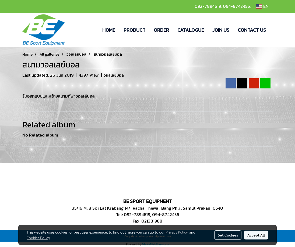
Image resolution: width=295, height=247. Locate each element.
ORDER (161, 30)
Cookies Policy (38, 237)
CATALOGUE (190, 30)
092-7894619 (208, 6)
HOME (108, 30)
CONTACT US (252, 30)
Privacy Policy (177, 232)
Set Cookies (228, 234)
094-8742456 (236, 6)
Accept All (256, 234)
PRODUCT (134, 30)
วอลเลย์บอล (114, 75)
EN (262, 6)
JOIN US (220, 30)
